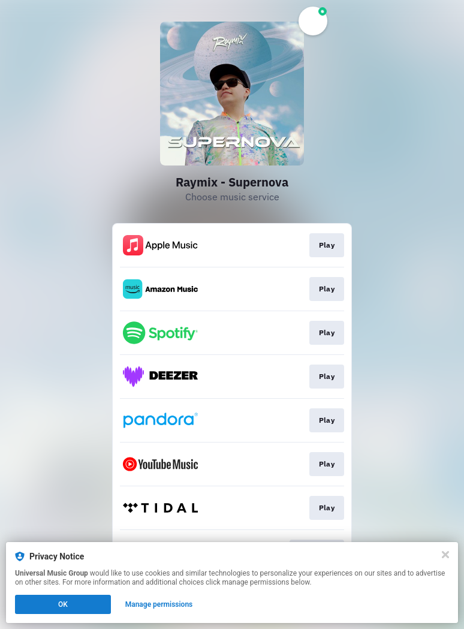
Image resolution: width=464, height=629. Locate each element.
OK (63, 604)
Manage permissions (159, 604)
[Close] (445, 554)
